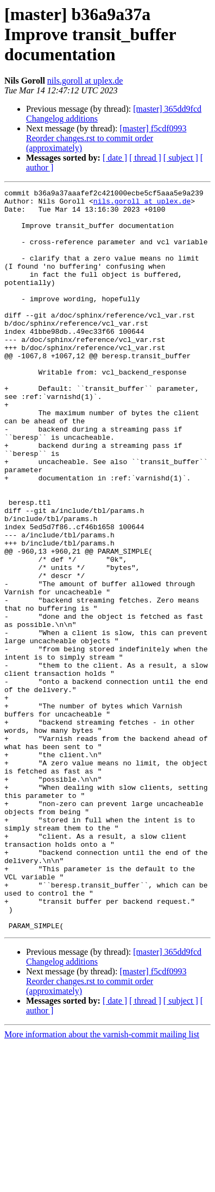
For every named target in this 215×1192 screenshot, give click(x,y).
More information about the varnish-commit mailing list (101, 1182)
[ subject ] (180, 157)
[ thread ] (145, 157)
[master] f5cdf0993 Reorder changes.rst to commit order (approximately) (106, 138)
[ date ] (115, 157)
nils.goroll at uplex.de (85, 80)
